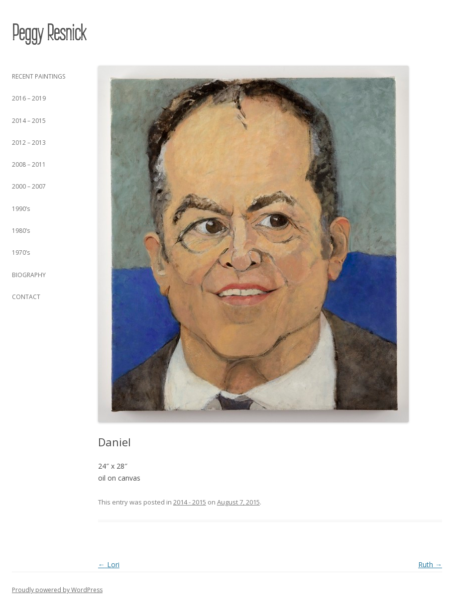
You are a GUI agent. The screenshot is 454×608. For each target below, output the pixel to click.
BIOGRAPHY (29, 275)
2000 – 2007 (29, 186)
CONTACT (26, 297)
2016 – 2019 (29, 98)
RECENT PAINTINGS (38, 76)
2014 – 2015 (29, 120)
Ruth (430, 564)
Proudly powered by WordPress (57, 590)
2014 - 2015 (189, 502)
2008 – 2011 (29, 164)
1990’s (21, 208)
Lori (108, 564)
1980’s (21, 230)
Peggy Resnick (49, 32)
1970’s (21, 252)
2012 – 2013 (29, 142)
